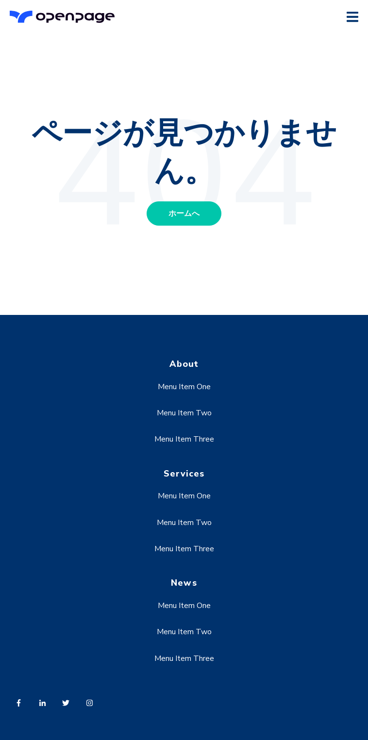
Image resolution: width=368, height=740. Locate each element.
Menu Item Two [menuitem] (184, 413)
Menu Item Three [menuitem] (184, 439)
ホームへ (184, 213)
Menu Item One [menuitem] (184, 386)
